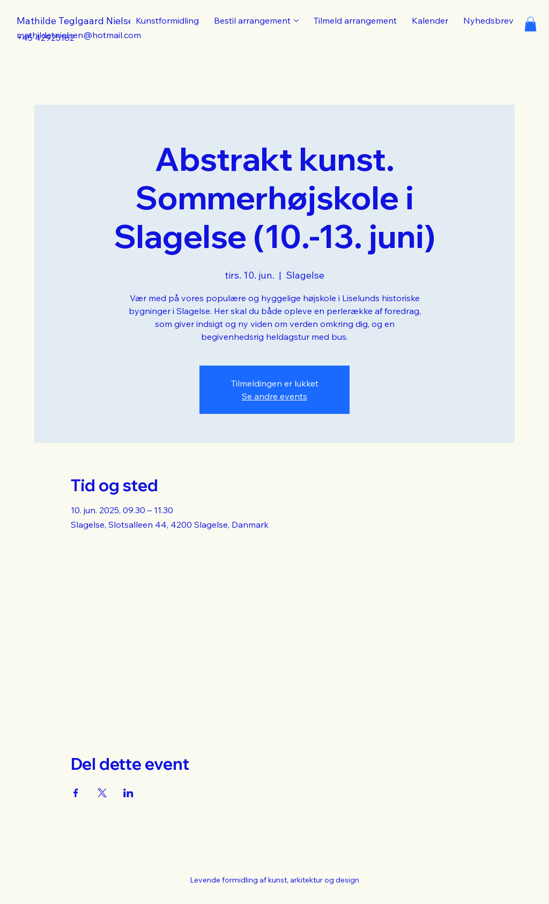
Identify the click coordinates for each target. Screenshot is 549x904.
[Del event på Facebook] (76, 793)
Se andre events (274, 396)
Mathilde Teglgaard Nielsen (78, 20)
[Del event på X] (102, 793)
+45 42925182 (46, 37)
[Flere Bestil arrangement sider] (296, 20)
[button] (530, 24)
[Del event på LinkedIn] (128, 793)
